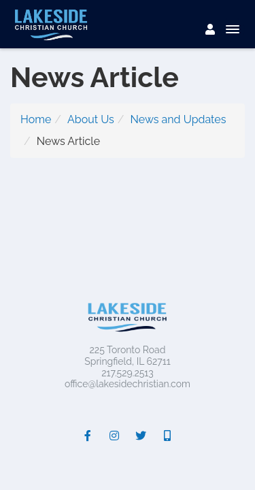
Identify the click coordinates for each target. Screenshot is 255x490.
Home (35, 119)
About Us (90, 119)
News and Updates (178, 119)
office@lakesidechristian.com (127, 383)
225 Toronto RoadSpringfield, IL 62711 (127, 355)
